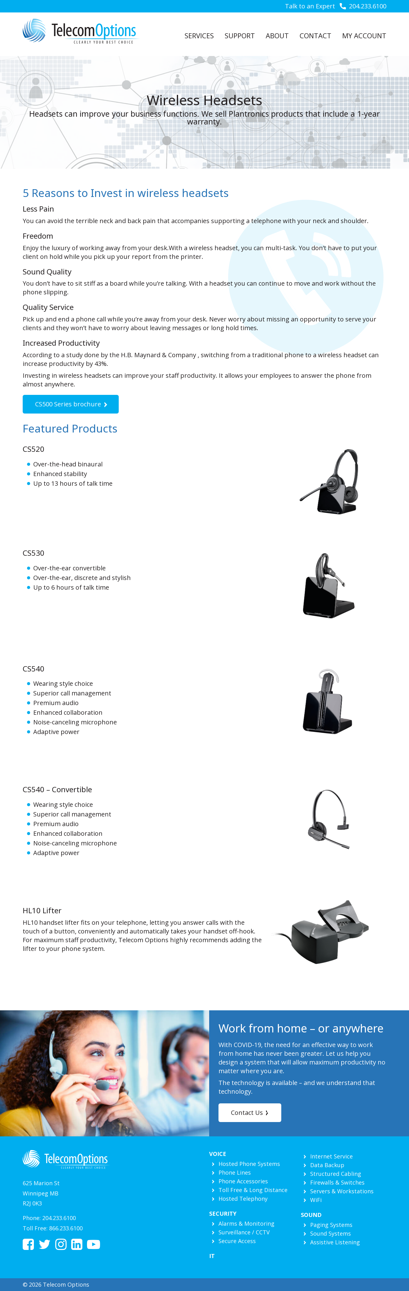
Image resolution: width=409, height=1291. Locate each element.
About (277, 35)
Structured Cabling (335, 1173)
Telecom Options (81, 31)
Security (223, 1213)
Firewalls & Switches (337, 1182)
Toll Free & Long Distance (252, 1190)
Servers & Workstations (342, 1191)
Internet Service (331, 1156)
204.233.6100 (367, 6)
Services (199, 35)
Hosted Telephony (243, 1198)
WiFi (316, 1200)
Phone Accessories (243, 1181)
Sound (311, 1214)
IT (212, 1256)
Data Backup (327, 1165)
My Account (364, 35)
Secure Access (237, 1241)
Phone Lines (234, 1172)
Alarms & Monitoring (246, 1223)
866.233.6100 (66, 1228)
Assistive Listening (335, 1242)
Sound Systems (330, 1233)
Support (240, 35)
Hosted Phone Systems (249, 1163)
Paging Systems (331, 1224)
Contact (315, 35)
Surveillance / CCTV (244, 1232)
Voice (217, 1154)
